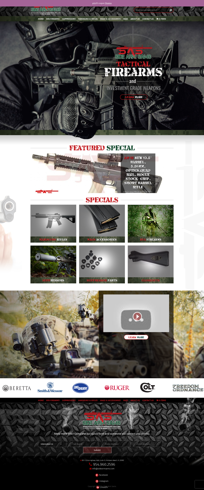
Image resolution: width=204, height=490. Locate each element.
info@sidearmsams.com (103, 462)
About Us (135, 18)
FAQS (125, 18)
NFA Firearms (53, 18)
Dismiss (108, 3)
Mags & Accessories (110, 18)
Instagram (102, 473)
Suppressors (69, 18)
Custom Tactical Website (88, 487)
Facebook (101, 467)
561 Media (122, 487)
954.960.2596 (104, 458)
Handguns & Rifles (88, 18)
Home (41, 18)
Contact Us (148, 18)
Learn (134, 97)
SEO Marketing (109, 487)
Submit (151, 444)
